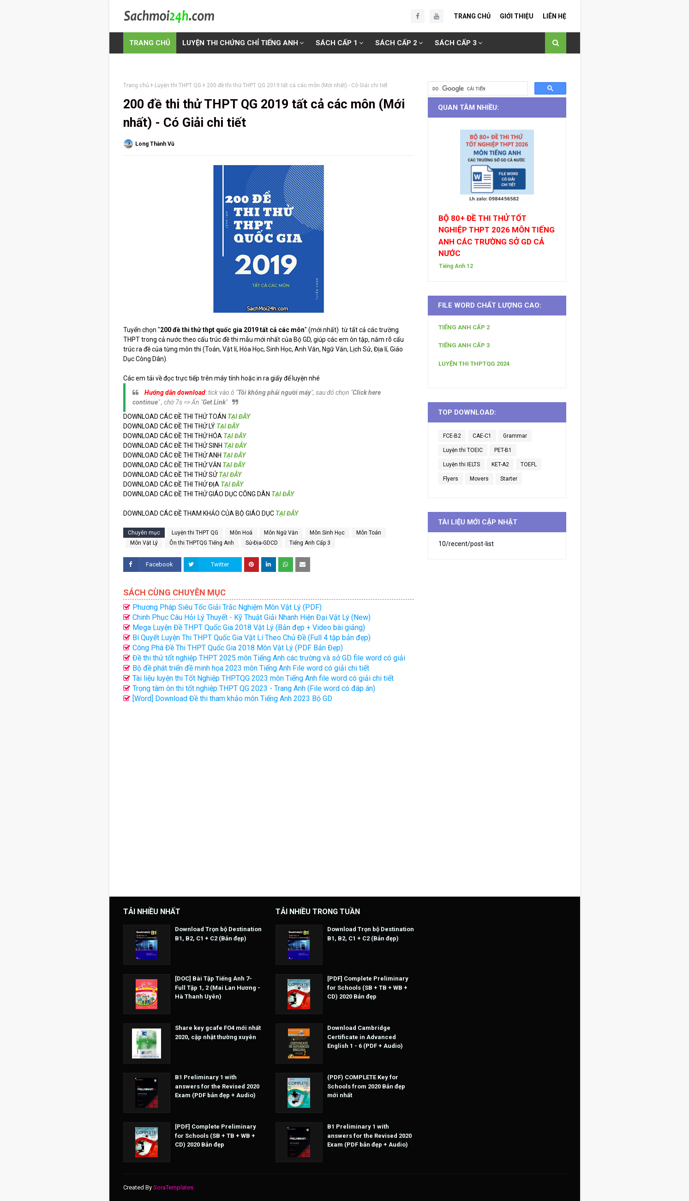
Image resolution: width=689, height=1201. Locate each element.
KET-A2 (500, 464)
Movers (479, 479)
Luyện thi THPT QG (178, 85)
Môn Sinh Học (327, 532)
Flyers (450, 479)
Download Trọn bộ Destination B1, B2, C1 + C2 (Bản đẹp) (218, 934)
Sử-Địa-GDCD (262, 543)
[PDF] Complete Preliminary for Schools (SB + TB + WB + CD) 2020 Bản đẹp (215, 1135)
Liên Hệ (554, 16)
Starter (508, 479)
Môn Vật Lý (144, 543)
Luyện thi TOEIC (463, 450)
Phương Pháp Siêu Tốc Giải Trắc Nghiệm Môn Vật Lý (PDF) (227, 607)
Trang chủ (136, 85)
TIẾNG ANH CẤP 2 (464, 327)
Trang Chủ (472, 16)
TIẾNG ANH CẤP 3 (464, 345)
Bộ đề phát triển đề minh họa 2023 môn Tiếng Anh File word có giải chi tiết (250, 668)
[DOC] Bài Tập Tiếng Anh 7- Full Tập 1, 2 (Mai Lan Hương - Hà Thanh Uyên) (217, 987)
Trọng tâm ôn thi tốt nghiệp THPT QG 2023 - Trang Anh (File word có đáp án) (253, 688)
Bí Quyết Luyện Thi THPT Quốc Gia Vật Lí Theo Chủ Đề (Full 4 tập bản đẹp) (251, 637)
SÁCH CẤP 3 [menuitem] (456, 43)
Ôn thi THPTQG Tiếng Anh (201, 543)
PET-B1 (503, 450)
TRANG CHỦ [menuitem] (149, 43)
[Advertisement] (268, 795)
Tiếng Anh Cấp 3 (309, 543)
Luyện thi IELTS (461, 464)
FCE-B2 (452, 436)
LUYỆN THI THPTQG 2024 (473, 363)
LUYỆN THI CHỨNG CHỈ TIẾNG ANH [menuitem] (240, 43)
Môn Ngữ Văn (281, 532)
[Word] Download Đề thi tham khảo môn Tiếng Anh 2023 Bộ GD (232, 698)
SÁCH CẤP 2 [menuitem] (396, 43)
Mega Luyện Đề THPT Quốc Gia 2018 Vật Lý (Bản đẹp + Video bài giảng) (248, 627)
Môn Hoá (241, 532)
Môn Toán (368, 532)
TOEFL (529, 464)
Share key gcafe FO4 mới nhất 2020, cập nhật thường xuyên (218, 1032)
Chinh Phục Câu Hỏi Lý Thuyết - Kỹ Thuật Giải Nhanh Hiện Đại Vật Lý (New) (251, 617)
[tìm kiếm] (476, 88)
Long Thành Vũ (154, 144)
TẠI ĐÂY (239, 416)
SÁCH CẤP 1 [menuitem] (337, 43)
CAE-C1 (482, 436)
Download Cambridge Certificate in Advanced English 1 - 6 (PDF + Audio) (365, 1036)
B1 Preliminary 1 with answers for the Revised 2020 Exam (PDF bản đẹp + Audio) (217, 1086)
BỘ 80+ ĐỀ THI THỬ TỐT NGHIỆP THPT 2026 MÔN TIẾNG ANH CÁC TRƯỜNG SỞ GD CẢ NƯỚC (496, 236)
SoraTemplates (173, 1187)
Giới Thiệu (516, 16)
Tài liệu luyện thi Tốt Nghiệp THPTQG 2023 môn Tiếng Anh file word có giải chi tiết (263, 678)
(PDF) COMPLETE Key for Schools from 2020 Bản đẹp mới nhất (366, 1086)
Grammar (515, 436)
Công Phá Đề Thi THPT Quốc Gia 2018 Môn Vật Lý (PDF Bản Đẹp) (237, 647)
